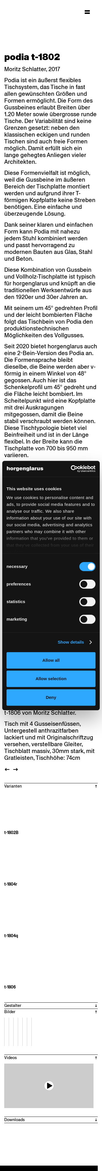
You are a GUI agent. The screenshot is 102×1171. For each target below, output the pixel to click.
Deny (51, 697)
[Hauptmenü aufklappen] (87, 12)
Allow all (51, 660)
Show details (71, 642)
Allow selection (50, 678)
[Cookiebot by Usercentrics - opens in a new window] (71, 468)
